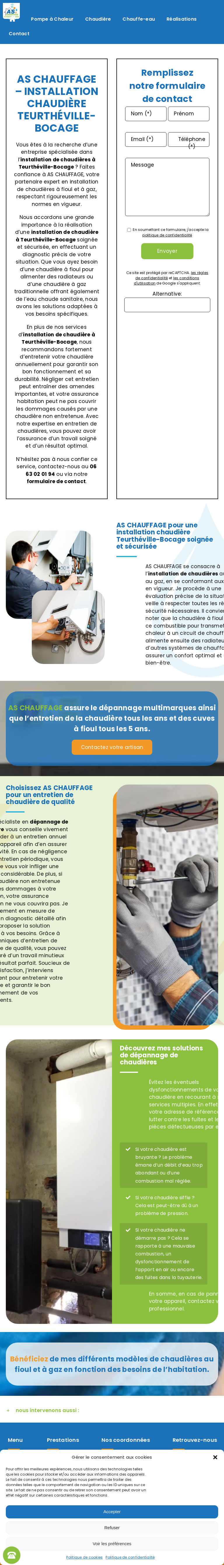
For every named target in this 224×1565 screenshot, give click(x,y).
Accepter (111, 1511)
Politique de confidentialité (130, 1557)
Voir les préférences (112, 1543)
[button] (215, 1457)
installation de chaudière (64, 232)
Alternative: (167, 293)
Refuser (112, 1527)
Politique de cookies (84, 1557)
